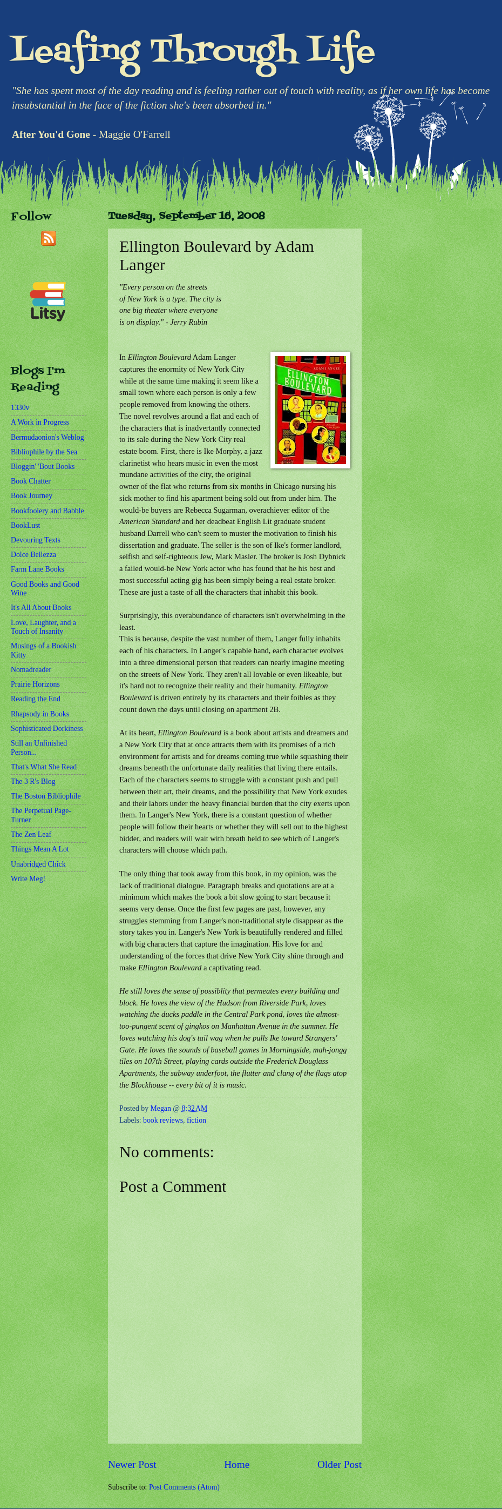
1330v (20, 408)
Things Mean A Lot (40, 849)
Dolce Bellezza (33, 555)
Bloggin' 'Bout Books (42, 466)
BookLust (25, 525)
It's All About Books (41, 607)
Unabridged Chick (38, 864)
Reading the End (35, 699)
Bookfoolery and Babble (47, 511)
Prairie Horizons (35, 684)
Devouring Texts (35, 540)
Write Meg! (28, 879)
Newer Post (132, 1464)
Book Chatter (31, 481)
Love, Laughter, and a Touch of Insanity (43, 627)
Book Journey (31, 496)
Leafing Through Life (193, 52)
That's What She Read (44, 767)
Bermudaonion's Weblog (47, 437)
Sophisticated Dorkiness (47, 729)
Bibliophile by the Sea (44, 452)
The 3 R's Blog (33, 781)
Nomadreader (31, 670)
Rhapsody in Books (40, 714)
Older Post (339, 1464)
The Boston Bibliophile (46, 796)
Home (236, 1464)
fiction (196, 1120)
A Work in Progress (40, 422)
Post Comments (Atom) (184, 1487)
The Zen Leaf (31, 834)
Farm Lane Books (37, 569)
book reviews (163, 1120)
